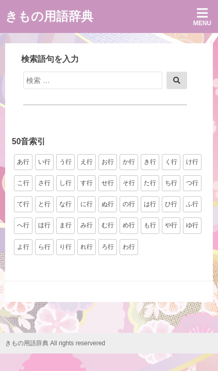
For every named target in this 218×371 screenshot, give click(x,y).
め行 (129, 225)
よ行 (23, 246)
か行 (129, 161)
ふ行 (192, 204)
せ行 (108, 183)
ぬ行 (108, 204)
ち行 (171, 183)
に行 (86, 204)
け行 (192, 161)
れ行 (86, 246)
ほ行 (44, 225)
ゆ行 (192, 225)
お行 (108, 161)
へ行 (23, 225)
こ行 (23, 183)
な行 (65, 204)
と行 (44, 204)
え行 (86, 161)
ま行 (65, 225)
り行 (65, 246)
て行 (23, 204)
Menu (202, 17)
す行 (86, 183)
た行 (150, 183)
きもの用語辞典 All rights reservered (55, 343)
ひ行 (171, 204)
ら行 (44, 246)
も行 (150, 225)
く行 (171, 161)
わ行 (129, 246)
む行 (108, 225)
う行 (65, 161)
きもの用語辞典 (49, 16)
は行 (150, 204)
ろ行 (108, 246)
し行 (65, 183)
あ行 (23, 161)
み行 (86, 225)
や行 (171, 225)
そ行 (129, 183)
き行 (150, 161)
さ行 (44, 183)
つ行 (192, 183)
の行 (129, 204)
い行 (44, 161)
